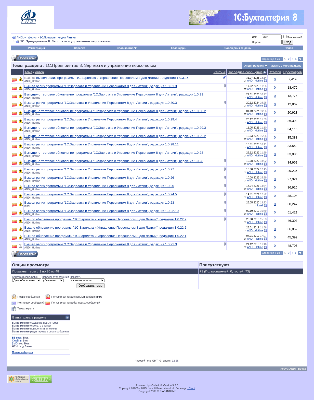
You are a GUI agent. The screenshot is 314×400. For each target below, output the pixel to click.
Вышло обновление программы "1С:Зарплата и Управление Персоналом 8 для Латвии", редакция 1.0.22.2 (105, 227)
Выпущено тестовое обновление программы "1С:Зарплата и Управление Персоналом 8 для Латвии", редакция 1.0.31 (113, 94)
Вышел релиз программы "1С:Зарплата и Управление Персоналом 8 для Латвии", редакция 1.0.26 (99, 177)
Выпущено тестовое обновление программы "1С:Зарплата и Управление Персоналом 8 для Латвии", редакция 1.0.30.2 (115, 111)
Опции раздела (254, 65)
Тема (28, 72)
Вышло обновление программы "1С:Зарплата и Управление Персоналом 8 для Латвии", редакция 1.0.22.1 (105, 236)
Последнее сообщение (245, 72)
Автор (39, 72)
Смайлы (17, 340)
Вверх (302, 368)
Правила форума (22, 352)
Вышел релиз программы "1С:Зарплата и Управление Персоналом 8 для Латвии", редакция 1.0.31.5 (112, 78)
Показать (75, 276)
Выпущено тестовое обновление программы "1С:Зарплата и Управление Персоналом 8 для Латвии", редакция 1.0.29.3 (115, 127)
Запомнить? (292, 37)
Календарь (178, 48)
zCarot (191, 388)
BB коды (17, 337)
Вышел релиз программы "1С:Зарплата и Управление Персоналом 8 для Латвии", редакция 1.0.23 (99, 202)
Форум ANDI (288, 368)
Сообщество (127, 48)
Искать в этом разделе (286, 65)
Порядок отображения (55, 276)
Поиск (289, 48)
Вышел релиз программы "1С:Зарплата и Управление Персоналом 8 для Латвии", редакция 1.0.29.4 (100, 119)
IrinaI (27, 205)
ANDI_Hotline (32, 81)
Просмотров (292, 72)
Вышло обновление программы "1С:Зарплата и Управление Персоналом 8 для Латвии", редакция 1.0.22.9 (105, 219)
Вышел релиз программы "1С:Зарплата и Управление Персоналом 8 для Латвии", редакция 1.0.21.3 (100, 244)
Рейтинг (219, 72)
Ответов (275, 72)
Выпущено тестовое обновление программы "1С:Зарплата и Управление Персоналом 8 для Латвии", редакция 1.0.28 (113, 152)
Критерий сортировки (25, 276)
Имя (254, 36)
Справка (79, 48)
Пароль (256, 42)
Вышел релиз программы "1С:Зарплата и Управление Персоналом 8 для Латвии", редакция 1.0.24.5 (100, 194)
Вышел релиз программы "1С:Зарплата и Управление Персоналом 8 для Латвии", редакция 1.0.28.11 (101, 144)
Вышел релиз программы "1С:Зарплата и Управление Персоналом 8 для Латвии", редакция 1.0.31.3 (100, 86)
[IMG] (15, 343)
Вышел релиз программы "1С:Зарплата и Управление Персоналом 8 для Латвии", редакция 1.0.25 (99, 186)
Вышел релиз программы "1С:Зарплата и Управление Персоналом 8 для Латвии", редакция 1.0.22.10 (101, 211)
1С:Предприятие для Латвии (58, 37)
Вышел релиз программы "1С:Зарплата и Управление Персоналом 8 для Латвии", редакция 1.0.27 (99, 169)
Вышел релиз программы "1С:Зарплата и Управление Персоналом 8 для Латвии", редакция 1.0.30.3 (100, 103)
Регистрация (36, 48)
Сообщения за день (237, 48)
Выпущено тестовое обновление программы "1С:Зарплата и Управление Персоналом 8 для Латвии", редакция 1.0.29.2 (115, 136)
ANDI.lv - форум (27, 37)
